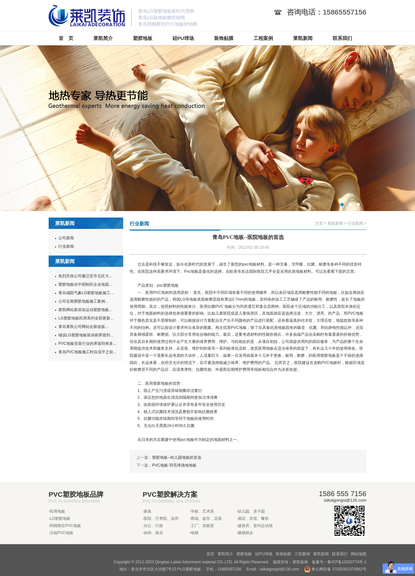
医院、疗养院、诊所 (161, 518)
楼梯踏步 (245, 533)
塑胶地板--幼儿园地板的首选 (176, 457)
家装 (147, 511)
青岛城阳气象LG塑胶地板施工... (85, 293)
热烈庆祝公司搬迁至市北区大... (85, 276)
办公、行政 (153, 525)
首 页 (66, 38)
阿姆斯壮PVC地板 (65, 525)
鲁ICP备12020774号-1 (346, 562)
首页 (210, 554)
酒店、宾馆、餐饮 (253, 518)
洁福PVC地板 (61, 533)
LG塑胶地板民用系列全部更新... (85, 318)
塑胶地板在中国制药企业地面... (85, 284)
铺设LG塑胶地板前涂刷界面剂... (85, 335)
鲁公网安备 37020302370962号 (335, 569)
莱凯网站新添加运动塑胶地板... (85, 309)
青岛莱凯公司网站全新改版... (83, 326)
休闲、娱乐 (153, 533)
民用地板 (57, 511)
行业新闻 (66, 246)
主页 (319, 223)
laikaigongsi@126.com (279, 569)
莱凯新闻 (335, 223)
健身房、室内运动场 (255, 525)
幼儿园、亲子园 (251, 511)
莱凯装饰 (300, 562)
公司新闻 (66, 238)
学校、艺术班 (202, 511)
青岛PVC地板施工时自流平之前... (87, 352)
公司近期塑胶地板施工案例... (83, 301)
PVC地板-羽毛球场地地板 (174, 465)
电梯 (194, 533)
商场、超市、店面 (206, 518)
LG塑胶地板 (60, 518)
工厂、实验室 (202, 525)
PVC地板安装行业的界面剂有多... (87, 343)
